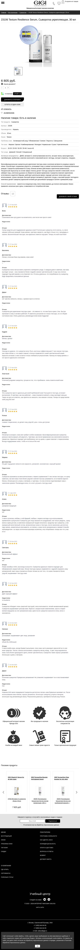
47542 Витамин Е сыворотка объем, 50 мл (17, 800)
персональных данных (51, 825)
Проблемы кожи (6, 844)
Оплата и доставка (46, 847)
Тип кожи (4, 847)
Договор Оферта (45, 859)
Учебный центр (40, 893)
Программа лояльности (48, 836)
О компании (6, 865)
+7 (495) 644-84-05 (40, 925)
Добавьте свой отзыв (68, 196)
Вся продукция (6, 836)
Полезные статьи (7, 877)
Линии (3, 840)
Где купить (5, 869)
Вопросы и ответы (46, 851)
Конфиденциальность (48, 844)
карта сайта (40, 907)
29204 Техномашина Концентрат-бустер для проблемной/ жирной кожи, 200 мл (63, 801)
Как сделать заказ (46, 840)
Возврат (43, 855)
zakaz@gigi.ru (42, 931)
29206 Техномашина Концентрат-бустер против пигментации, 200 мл (40, 801)
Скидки (3, 851)
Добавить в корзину (12, 99)
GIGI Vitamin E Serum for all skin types (16, 778)
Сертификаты (5, 873)
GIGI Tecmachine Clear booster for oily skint (61, 778)
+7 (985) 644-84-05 (40, 928)
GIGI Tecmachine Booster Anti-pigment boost (39, 778)
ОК (37, 946)
